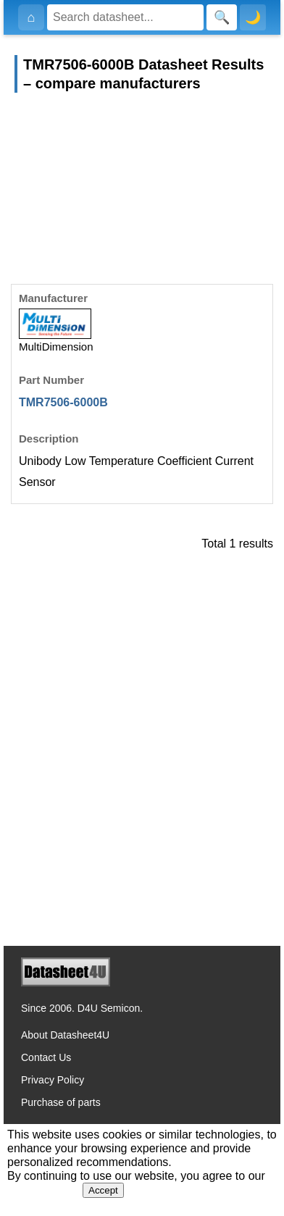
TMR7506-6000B (63, 402)
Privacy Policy (52, 1080)
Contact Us (46, 1057)
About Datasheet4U (65, 1035)
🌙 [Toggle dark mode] (253, 17)
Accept (103, 1190)
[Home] (31, 17)
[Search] (125, 17)
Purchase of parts (61, 1102)
